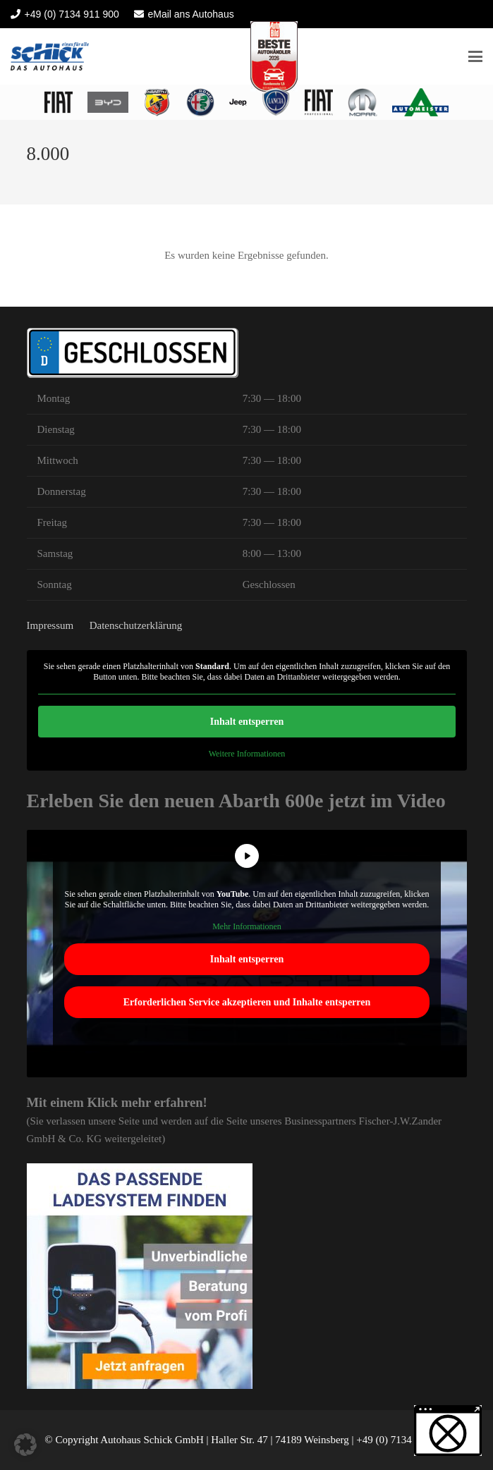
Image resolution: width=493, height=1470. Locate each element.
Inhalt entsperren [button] (246, 721)
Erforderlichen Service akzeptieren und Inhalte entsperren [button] (246, 1002)
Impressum (50, 625)
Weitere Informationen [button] (246, 754)
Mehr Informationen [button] (246, 926)
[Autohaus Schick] (50, 56)
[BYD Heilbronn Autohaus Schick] (107, 102)
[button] (475, 56)
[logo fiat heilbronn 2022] (58, 102)
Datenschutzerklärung (136, 625)
